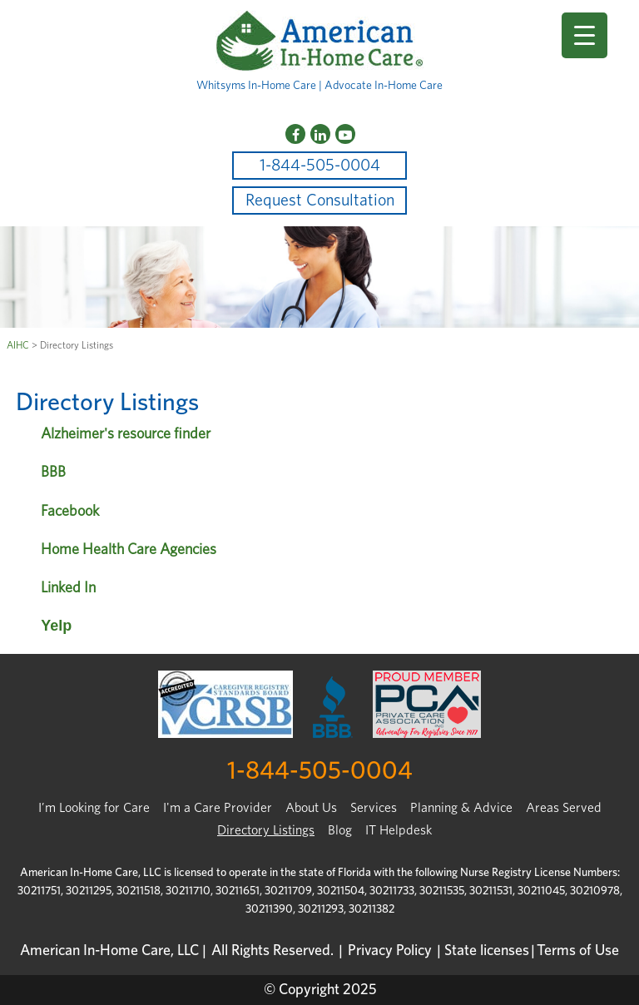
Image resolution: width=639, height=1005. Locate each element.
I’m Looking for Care (94, 807)
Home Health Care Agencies (128, 549)
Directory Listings (266, 830)
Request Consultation (319, 200)
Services (373, 807)
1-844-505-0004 (320, 165)
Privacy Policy (390, 950)
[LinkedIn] (320, 134)
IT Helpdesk (398, 830)
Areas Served (564, 807)
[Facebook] (295, 134)
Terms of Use (578, 950)
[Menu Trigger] (584, 35)
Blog (340, 830)
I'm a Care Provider (217, 807)
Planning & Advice (461, 807)
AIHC (18, 345)
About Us (311, 807)
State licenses (486, 950)
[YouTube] (345, 134)
